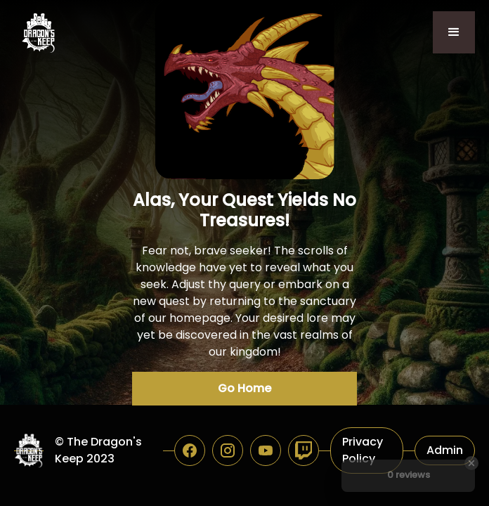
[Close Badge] (471, 463)
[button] (454, 32)
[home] (35, 32)
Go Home (244, 388)
